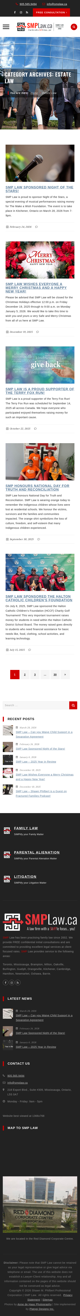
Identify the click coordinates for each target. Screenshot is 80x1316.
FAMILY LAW (26, 828)
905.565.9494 (28, 4)
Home (34, 93)
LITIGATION (25, 877)
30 (55, 674)
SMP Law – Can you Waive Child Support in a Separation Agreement (44, 734)
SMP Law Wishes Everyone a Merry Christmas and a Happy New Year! (36, 287)
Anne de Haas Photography (34, 1304)
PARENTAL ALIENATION (37, 852)
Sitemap (48, 1299)
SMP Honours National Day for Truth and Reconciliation (37, 487)
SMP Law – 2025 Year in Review (36, 761)
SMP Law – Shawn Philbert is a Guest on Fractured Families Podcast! (41, 793)
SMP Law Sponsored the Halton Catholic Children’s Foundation (39, 598)
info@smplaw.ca (57, 4)
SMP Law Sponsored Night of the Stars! (40, 748)
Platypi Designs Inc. (42, 1308)
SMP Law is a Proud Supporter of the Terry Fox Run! (40, 391)
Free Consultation (51, 12)
